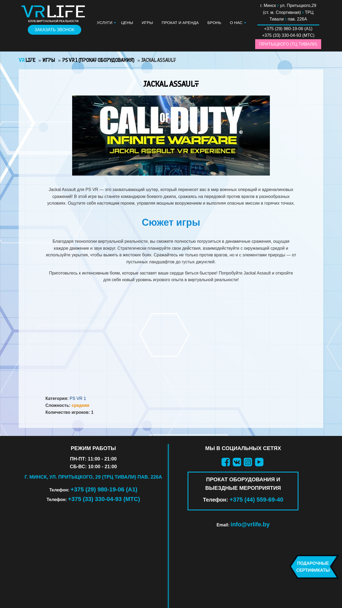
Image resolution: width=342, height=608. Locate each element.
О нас (236, 22)
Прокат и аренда (180, 22)
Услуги (104, 22)
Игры (147, 22)
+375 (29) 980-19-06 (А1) (104, 489)
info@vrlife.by (250, 524)
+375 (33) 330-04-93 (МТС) (104, 499)
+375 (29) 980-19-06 (283, 28)
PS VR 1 (78, 398)
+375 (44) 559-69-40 (256, 499)
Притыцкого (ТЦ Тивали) (288, 44)
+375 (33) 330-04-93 (281, 35)
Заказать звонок (54, 29)
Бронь (214, 22)
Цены (127, 22)
